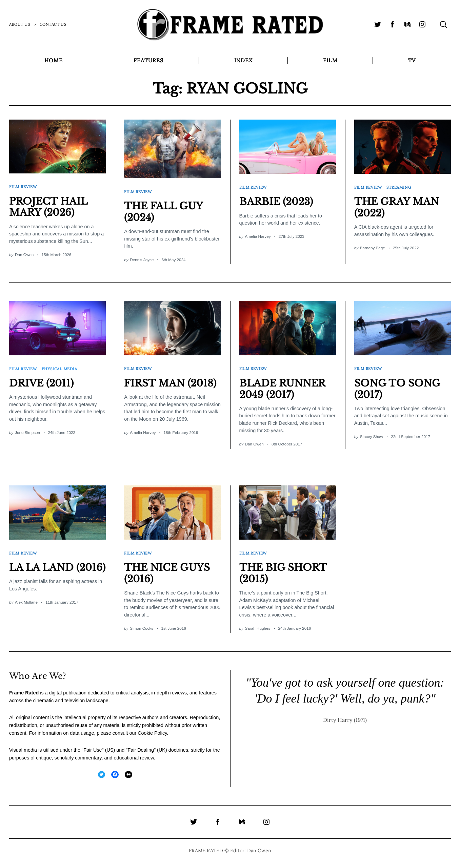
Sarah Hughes (258, 621)
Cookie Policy (152, 726)
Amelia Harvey (258, 234)
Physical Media (61, 365)
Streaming (400, 185)
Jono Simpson (27, 428)
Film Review (23, 185)
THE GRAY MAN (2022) (398, 205)
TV (412, 60)
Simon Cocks (141, 621)
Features (149, 60)
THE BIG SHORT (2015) (284, 566)
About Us (20, 24)
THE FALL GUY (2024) (165, 209)
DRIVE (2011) (42, 378)
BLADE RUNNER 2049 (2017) (284, 384)
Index (243, 60)
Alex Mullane (26, 607)
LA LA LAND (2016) (43, 566)
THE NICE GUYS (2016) (169, 566)
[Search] (443, 24)
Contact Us (53, 24)
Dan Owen (24, 252)
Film (330, 60)
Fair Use (92, 743)
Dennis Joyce (142, 257)
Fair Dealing (140, 743)
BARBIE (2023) (278, 199)
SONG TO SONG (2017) (399, 384)
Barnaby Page (372, 245)
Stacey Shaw (371, 432)
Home (53, 60)
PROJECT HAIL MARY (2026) (50, 204)
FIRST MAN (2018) (172, 378)
